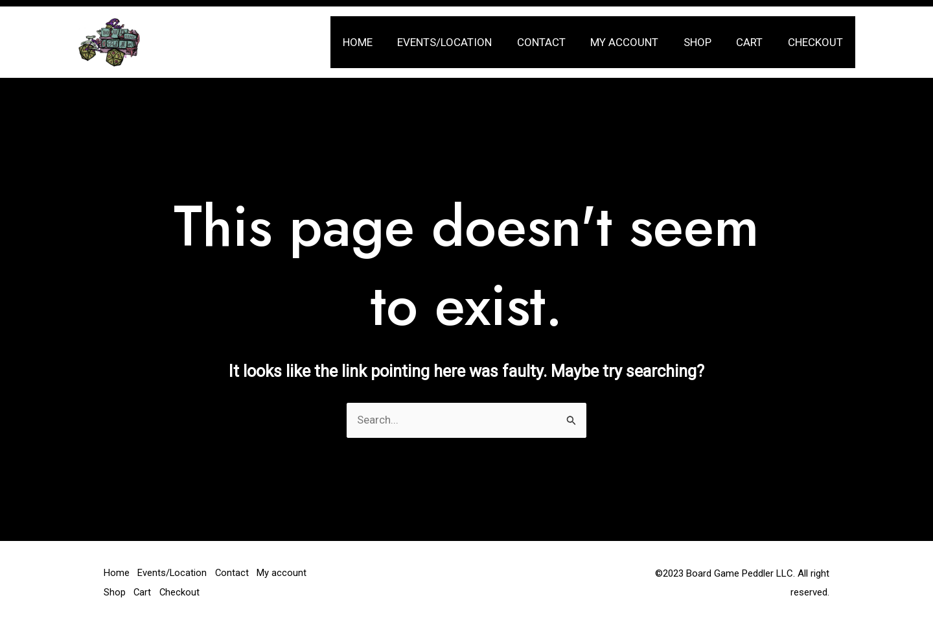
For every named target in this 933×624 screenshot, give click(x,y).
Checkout (816, 42)
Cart (754, 42)
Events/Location (460, 42)
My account (635, 42)
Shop (705, 42)
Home (376, 42)
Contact (554, 42)
